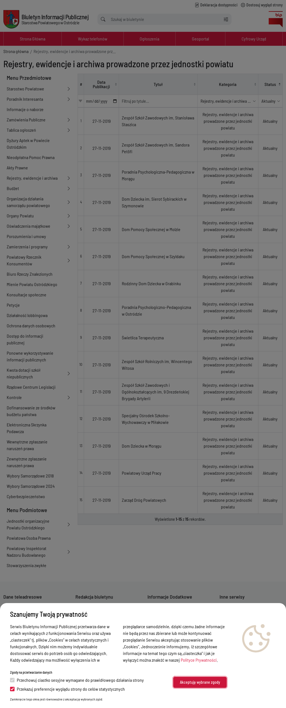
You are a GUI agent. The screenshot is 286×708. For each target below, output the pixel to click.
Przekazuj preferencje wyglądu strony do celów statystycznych (67, 689)
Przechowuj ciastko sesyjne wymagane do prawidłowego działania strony (77, 680)
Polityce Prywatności (199, 660)
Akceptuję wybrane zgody (200, 682)
